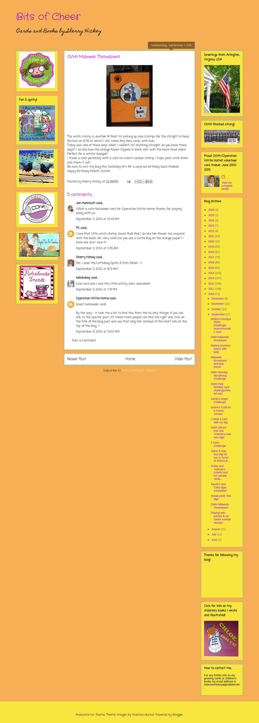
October (216, 309)
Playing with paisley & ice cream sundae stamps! (221, 517)
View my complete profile (227, 185)
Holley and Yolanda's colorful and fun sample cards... (219, 472)
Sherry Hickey (85, 257)
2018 (211, 252)
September (218, 314)
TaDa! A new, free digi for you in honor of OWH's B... (220, 455)
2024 (211, 220)
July (214, 534)
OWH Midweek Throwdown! (220, 506)
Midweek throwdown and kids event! (219, 362)
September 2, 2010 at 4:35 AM (97, 248)
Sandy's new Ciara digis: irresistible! (219, 487)
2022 (211, 231)
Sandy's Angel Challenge (219, 400)
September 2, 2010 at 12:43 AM (97, 219)
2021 (211, 236)
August (215, 529)
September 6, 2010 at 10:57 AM (98, 332)
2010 (211, 293)
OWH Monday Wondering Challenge (219, 375)
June (214, 539)
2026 (211, 209)
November (218, 303)
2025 (211, 215)
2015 (211, 267)
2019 (211, 246)
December (218, 298)
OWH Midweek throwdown (220, 339)
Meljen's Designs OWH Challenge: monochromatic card (221, 325)
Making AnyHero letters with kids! (221, 349)
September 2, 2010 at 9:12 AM (97, 269)
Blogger (178, 715)
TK (78, 228)
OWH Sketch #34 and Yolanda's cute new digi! (221, 432)
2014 (211, 272)
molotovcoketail (143, 715)
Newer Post (76, 359)
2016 (211, 262)
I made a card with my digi (219, 421)
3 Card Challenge (218, 444)
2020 (211, 241)
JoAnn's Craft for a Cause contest (221, 410)
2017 (211, 257)
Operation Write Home (92, 298)
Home (130, 359)
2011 (211, 288)
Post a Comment (84, 340)
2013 (211, 278)
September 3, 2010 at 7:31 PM (96, 289)
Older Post (183, 359)
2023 (211, 225)
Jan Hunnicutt (85, 203)
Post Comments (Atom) (139, 370)
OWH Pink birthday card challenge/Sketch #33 (221, 388)
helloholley (83, 278)
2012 (211, 283)
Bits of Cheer (48, 17)
